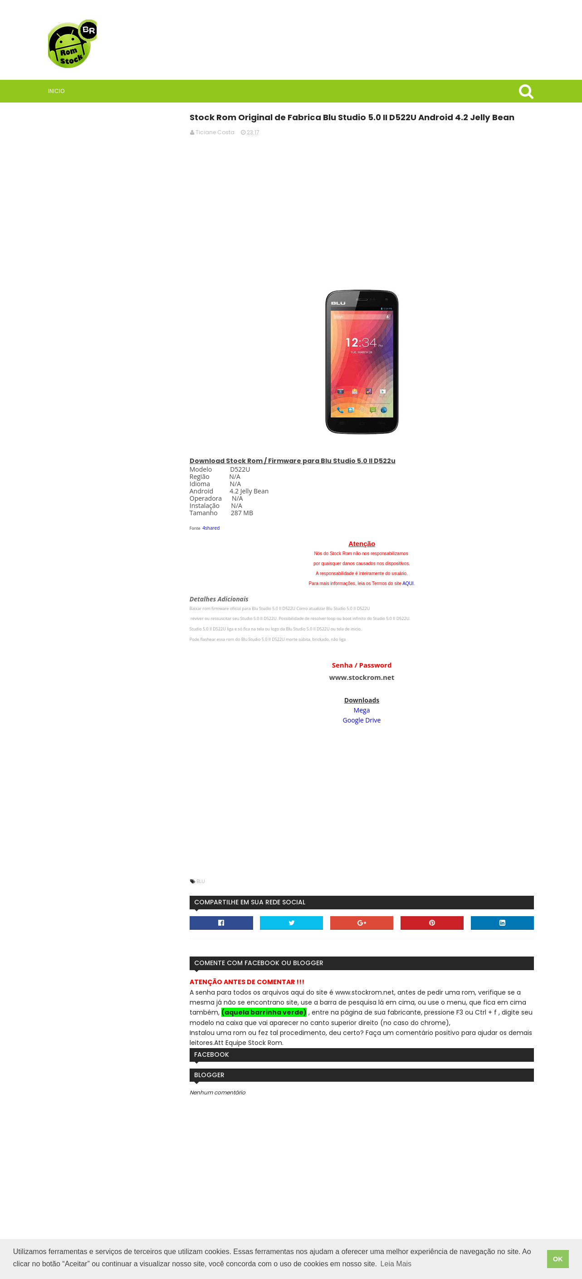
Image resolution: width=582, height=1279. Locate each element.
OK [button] (558, 1259)
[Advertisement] (366, 206)
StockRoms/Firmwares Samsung (116, 771)
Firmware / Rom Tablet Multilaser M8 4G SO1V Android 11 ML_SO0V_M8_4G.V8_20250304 (116, 674)
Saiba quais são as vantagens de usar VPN (116, 478)
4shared (222, 527)
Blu (212, 880)
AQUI (411, 583)
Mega (366, 709)
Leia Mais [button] (396, 1265)
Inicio (59, 91)
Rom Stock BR (105, 424)
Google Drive (366, 719)
